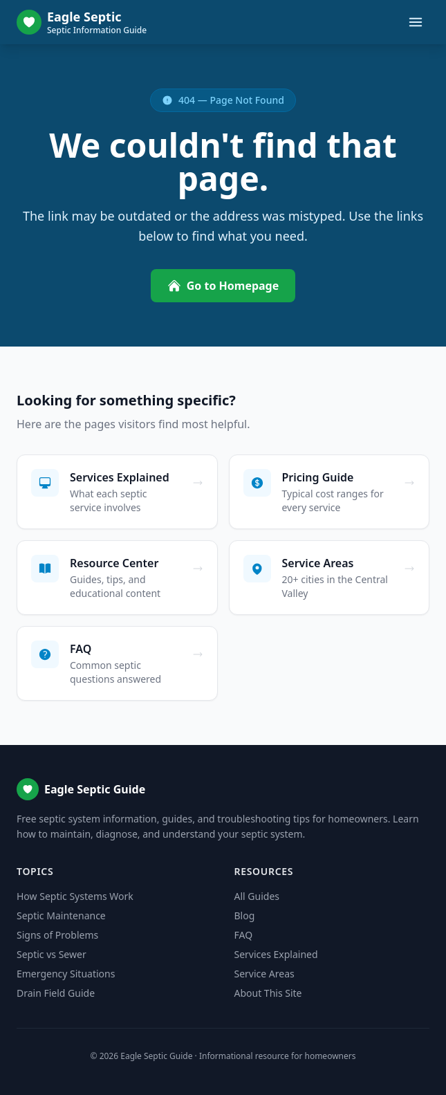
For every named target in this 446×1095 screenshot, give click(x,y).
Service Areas (264, 973)
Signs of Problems (57, 934)
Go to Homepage (223, 285)
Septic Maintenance (61, 915)
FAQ (243, 934)
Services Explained (276, 954)
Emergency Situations (66, 973)
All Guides (256, 896)
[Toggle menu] (415, 22)
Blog (244, 915)
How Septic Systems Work (75, 896)
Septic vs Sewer (51, 954)
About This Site (268, 993)
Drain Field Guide (56, 993)
